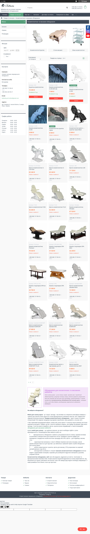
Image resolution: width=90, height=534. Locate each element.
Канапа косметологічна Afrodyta (76, 207)
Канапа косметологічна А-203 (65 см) (56, 88)
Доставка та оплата (47, 14)
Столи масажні (58, 50)
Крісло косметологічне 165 (77, 168)
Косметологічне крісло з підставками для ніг (56, 365)
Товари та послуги (15, 14)
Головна (4, 14)
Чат (82, 529)
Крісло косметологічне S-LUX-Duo (36, 168)
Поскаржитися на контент (49, 496)
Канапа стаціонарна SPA (56, 285)
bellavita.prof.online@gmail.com (10, 98)
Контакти (36, 14)
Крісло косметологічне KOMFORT (76, 325)
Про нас (27, 14)
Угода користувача (75, 487)
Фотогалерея (73, 483)
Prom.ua (53, 493)
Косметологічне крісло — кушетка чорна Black (76, 129)
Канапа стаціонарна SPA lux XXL (37, 286)
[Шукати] (67, 7)
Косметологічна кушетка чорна (56, 129)
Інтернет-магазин (52, 480)
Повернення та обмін (62, 14)
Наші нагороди (74, 480)
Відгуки (27, 483)
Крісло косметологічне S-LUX (56, 168)
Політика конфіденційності (77, 485)
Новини (4, 30)
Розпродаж (5, 34)
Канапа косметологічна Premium (36, 247)
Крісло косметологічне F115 (57, 207)
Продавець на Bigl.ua (45, 494)
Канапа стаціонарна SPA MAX (76, 247)
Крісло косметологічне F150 (37, 207)
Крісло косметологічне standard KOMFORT (35, 325)
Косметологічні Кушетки (37, 50)
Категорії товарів (7, 480)
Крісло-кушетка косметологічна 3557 (75, 365)
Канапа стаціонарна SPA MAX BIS (56, 247)
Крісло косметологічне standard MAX (76, 286)
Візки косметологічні (78, 50)
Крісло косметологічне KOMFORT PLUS (35, 365)
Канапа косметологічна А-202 (76, 90)
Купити (36, 97)
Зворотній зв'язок (52, 483)
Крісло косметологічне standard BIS (55, 325)
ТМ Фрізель (50, 485)
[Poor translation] (7, 506)
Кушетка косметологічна (36, 87)
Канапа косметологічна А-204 (36, 129)
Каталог (4, 26)
